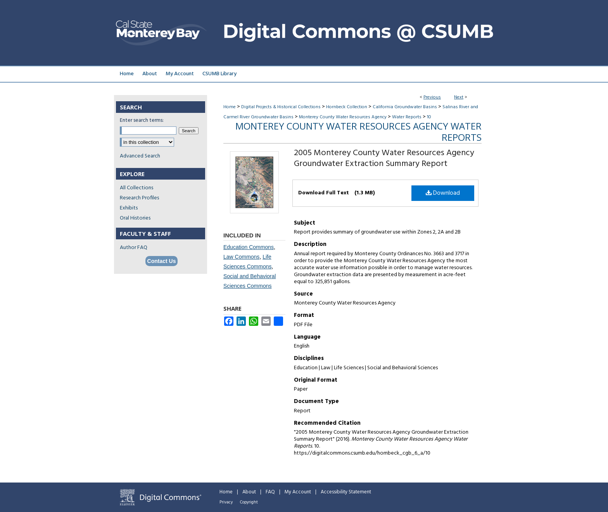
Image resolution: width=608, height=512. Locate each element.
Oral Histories (135, 218)
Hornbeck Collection (346, 107)
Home (229, 107)
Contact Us (161, 261)
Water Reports (406, 117)
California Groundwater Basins (405, 107)
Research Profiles (139, 198)
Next (458, 97)
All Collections (136, 187)
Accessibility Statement (346, 492)
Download (443, 193)
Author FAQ (133, 247)
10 (429, 117)
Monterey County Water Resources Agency (343, 117)
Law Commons (241, 257)
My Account (298, 492)
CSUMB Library (219, 73)
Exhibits (129, 208)
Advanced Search (140, 156)
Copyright (249, 502)
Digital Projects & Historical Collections (281, 107)
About (249, 492)
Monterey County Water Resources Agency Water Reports (358, 131)
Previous (432, 97)
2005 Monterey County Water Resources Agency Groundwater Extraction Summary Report (384, 158)
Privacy (226, 502)
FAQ (270, 492)
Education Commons (248, 247)
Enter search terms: (142, 120)
